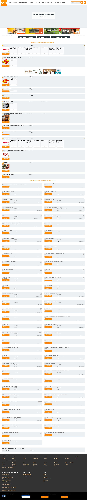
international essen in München (7, 477)
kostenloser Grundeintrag (64, 497)
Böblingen (3, 458)
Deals (31, 2)
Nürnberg (45, 458)
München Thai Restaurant (6, 480)
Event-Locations (57, 2)
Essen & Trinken (12, 2)
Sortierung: (59, 37)
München (45, 457)
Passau (45, 464)
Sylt (76, 458)
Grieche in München (5, 489)
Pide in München (5, 476)
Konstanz (24, 458)
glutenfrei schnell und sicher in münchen (9, 487)
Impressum (45, 477)
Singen (66, 457)
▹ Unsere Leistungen (6, 102)
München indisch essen (6, 484)
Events (42, 2)
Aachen (3, 457)
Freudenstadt (14, 457)
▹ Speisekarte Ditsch (6, 151)
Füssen (13, 458)
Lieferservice (37, 2)
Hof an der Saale (26, 464)
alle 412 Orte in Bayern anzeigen (7, 467)
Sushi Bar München (5, 474)
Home (45, 474)
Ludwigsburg (35, 458)
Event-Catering (48, 2)
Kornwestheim (35, 457)
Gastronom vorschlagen (45, 497)
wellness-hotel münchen (27, 474)
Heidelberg (25, 457)
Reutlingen (56, 458)
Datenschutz (46, 480)
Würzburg (66, 464)
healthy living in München (27, 476)
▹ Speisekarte (5, 139)
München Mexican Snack (6, 486)
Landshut (35, 464)
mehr (63, 2)
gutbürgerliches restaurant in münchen (9, 490)
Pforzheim (56, 457)
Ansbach (3, 464)
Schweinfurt (56, 464)
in (3, 35)
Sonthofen (67, 458)
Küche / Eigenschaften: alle (26, 37)
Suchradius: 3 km (42, 37)
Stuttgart (77, 457)
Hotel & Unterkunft (23, 2)
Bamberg (13, 464)
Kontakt (45, 476)
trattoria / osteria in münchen (7, 483)
